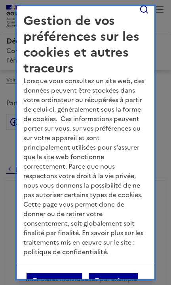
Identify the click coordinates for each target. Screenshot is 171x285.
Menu (160, 9)
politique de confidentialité (65, 251)
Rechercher (144, 9)
